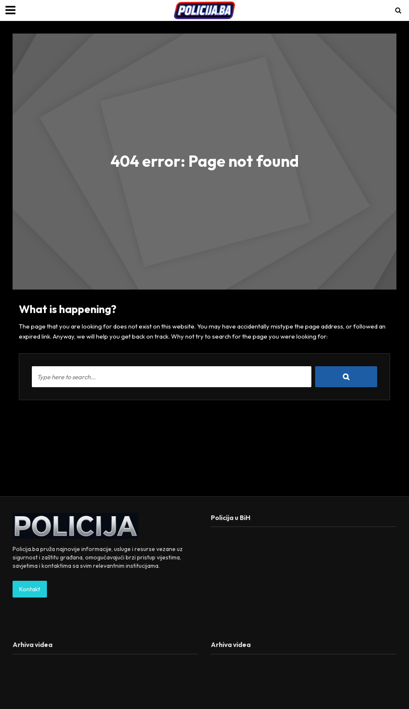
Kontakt (29, 589)
